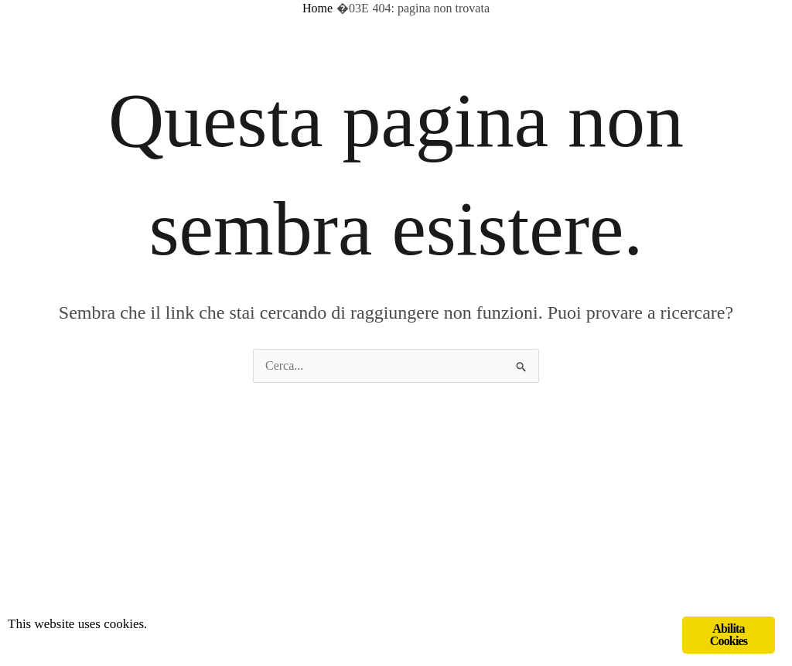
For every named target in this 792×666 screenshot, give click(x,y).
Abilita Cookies (729, 634)
